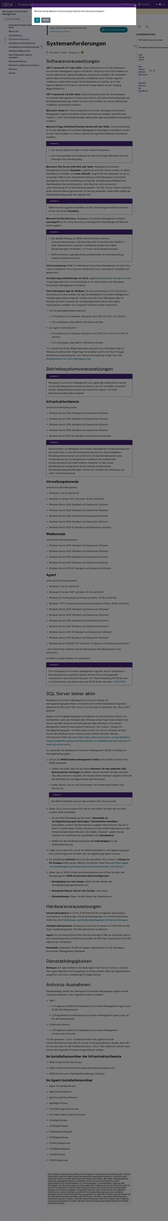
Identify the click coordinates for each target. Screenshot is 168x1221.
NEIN (46, 20)
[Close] (135, 6)
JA (37, 20)
